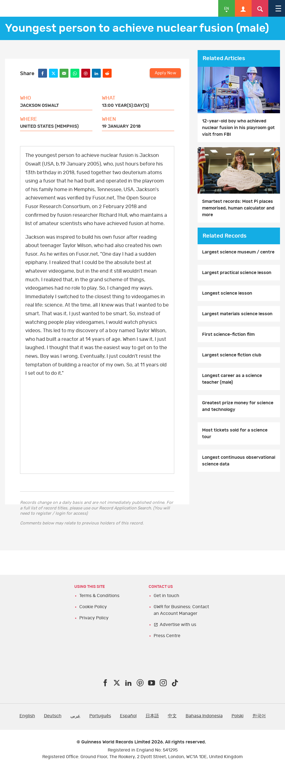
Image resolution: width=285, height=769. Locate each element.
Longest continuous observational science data (238, 460)
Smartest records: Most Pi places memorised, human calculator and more (238, 208)
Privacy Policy (94, 618)
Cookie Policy (93, 607)
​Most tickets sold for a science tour (234, 433)
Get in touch (166, 595)
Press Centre (167, 636)
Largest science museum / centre (238, 252)
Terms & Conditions (99, 595)
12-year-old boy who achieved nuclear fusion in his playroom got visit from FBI (238, 128)
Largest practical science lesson (236, 272)
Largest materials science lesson (237, 314)
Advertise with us (178, 624)
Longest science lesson (227, 293)
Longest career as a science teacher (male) (232, 378)
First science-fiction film (228, 334)
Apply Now (165, 73)
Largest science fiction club (231, 355)
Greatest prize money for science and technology (237, 406)
